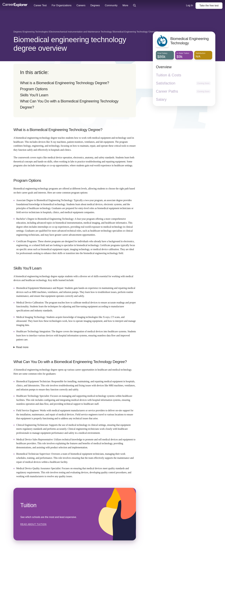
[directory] (74, 90)
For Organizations (61, 5)
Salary (161, 99)
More (125, 5)
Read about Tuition (33, 524)
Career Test (40, 5)
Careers (81, 5)
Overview (164, 67)
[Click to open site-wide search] (134, 5)
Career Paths (167, 91)
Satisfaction (165, 83)
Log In (189, 5)
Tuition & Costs (168, 75)
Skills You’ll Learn (34, 95)
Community (111, 5)
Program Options (34, 89)
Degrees (95, 5)
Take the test (209, 5)
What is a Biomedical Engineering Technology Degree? (64, 83)
